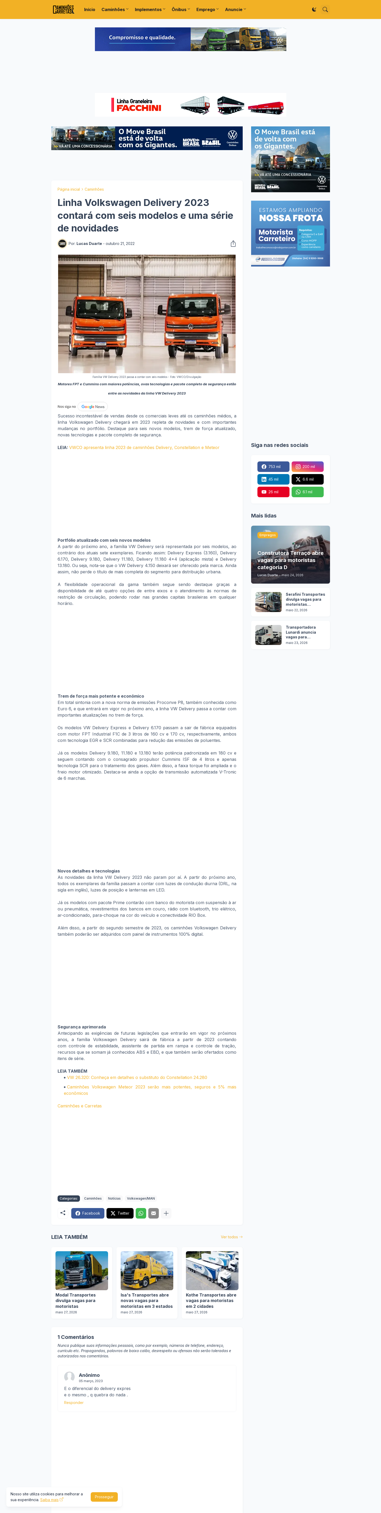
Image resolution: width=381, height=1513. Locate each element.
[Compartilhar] (231, 243)
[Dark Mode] (314, 9)
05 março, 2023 (91, 1381)
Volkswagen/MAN (141, 1198)
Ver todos (229, 1237)
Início (89, 9)
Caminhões (113, 9)
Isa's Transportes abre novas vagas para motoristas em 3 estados (147, 1300)
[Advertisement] (190, 73)
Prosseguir (104, 1497)
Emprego (205, 9)
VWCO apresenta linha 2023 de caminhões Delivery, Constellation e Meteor (145, 447)
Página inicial (69, 189)
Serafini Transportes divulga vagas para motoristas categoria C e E (305, 599)
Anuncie (233, 9)
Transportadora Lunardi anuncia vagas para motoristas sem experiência (301, 632)
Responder (74, 1402)
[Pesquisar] (325, 9)
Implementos (148, 9)
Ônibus (179, 9)
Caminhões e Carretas (80, 1105)
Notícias (114, 1198)
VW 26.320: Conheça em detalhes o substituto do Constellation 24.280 (137, 1077)
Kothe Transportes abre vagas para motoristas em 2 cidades (211, 1300)
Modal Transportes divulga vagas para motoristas (75, 1300)
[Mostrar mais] (166, 1213)
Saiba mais (49, 1499)
